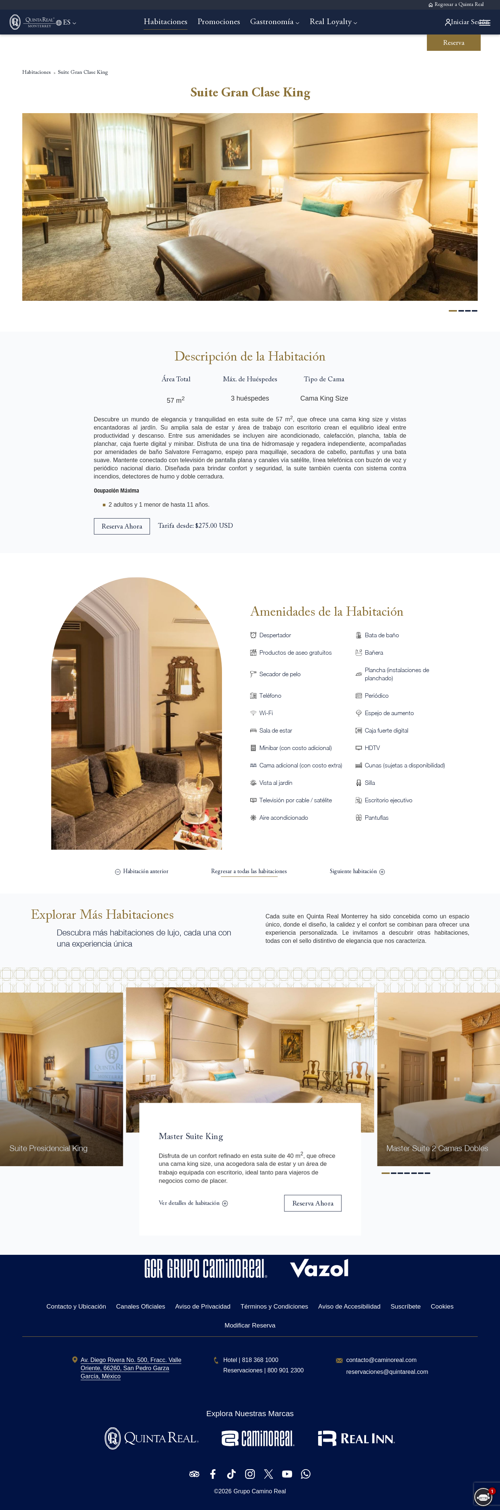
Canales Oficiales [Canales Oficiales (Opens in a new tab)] (140, 1306)
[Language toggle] (82, 22)
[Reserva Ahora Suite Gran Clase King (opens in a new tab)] (122, 525)
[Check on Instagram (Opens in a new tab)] (250, 1474)
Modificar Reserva (250, 1325)
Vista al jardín (276, 781)
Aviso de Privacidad (203, 1306)
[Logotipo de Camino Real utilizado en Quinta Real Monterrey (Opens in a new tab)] (258, 1447)
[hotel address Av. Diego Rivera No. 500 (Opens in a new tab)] (131, 1368)
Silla (370, 781)
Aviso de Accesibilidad (349, 1306)
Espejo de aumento (389, 711)
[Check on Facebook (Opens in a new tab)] (213, 1474)
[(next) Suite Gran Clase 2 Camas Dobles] (357, 870)
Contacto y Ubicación (76, 1306)
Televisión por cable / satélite (295, 798)
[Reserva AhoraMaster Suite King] (314, 1204)
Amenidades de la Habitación (326, 611)
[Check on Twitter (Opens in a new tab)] (269, 1474)
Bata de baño (382, 633)
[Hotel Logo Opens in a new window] (206, 1276)
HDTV (372, 746)
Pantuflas (377, 816)
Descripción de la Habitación (250, 355)
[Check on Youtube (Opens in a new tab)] (287, 1474)
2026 (225, 1491)
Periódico (377, 694)
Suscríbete (405, 1306)
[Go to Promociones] (222, 22)
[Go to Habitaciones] (169, 22)
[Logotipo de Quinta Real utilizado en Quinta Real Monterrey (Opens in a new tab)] (152, 1447)
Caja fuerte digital (386, 729)
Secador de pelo (280, 672)
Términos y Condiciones (274, 1306)
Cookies (442, 1306)
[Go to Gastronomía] (278, 22)
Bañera (374, 651)
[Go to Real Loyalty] (337, 22)
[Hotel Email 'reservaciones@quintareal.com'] (387, 1372)
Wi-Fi (266, 711)
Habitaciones (36, 51)
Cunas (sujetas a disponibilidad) (405, 763)
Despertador (275, 633)
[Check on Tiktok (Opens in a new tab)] (231, 1474)
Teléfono (270, 694)
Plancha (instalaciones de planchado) (397, 672)
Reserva (453, 43)
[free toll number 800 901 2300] (285, 1370)
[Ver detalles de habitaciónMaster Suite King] (191, 1204)
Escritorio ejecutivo (388, 798)
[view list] (249, 870)
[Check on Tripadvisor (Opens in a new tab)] (194, 1474)
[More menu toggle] (473, 23)
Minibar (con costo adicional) (295, 746)
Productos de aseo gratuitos (295, 651)
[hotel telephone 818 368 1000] (260, 1360)
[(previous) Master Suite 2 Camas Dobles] (142, 870)
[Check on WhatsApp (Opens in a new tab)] (306, 1474)
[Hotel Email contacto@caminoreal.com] (381, 1360)
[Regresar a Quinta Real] (456, 5)
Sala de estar (275, 729)
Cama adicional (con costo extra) (300, 763)
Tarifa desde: (176, 525)
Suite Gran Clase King (83, 51)
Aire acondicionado (283, 816)
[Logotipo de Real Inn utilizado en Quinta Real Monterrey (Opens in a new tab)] (356, 1447)
